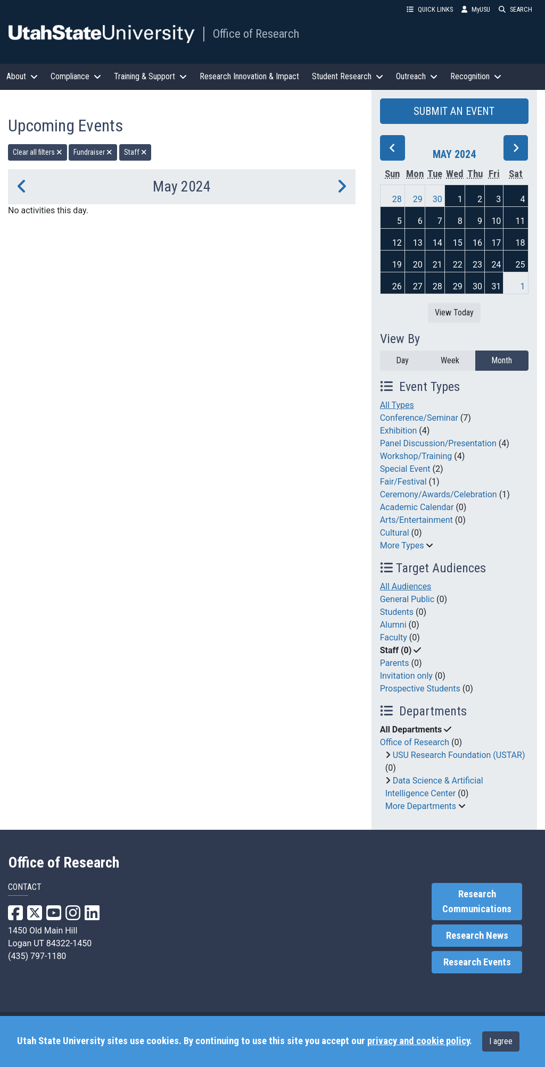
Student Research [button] (347, 76)
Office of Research (256, 33)
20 (418, 265)
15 (458, 243)
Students (397, 612)
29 (418, 199)
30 (437, 199)
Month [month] (501, 360)
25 (520, 265)
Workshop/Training (416, 456)
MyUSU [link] (475, 9)
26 (397, 286)
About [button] (22, 76)
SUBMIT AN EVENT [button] (454, 111)
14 (437, 243)
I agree (501, 1041)
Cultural (394, 533)
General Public (407, 599)
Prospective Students (420, 688)
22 (458, 265)
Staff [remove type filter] (135, 152)
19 (397, 265)
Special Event (405, 469)
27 (418, 286)
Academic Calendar (417, 507)
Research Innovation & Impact (249, 76)
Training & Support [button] (150, 76)
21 (437, 265)
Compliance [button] (76, 76)
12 (397, 243)
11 (520, 221)
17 (496, 243)
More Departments (420, 806)
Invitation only (406, 676)
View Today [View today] (454, 312)
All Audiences (406, 586)
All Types (397, 405)
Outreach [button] (416, 76)
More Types (402, 545)
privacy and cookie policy (418, 1041)
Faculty (393, 637)
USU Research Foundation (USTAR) (459, 755)
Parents (394, 663)
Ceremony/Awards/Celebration (438, 494)
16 (477, 243)
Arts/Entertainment (416, 520)
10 (496, 221)
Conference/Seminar (419, 418)
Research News (477, 935)
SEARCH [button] (515, 9)
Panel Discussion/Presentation (438, 443)
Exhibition (398, 431)
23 (477, 265)
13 (418, 243)
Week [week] (450, 360)
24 (496, 265)
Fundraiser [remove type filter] (92, 152)
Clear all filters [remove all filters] (37, 152)
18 (520, 243)
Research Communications (476, 901)
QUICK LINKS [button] (430, 9)
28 (397, 199)
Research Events (477, 962)
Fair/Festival (403, 482)
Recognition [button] (475, 76)
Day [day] (402, 360)
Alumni (393, 625)
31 (496, 286)
